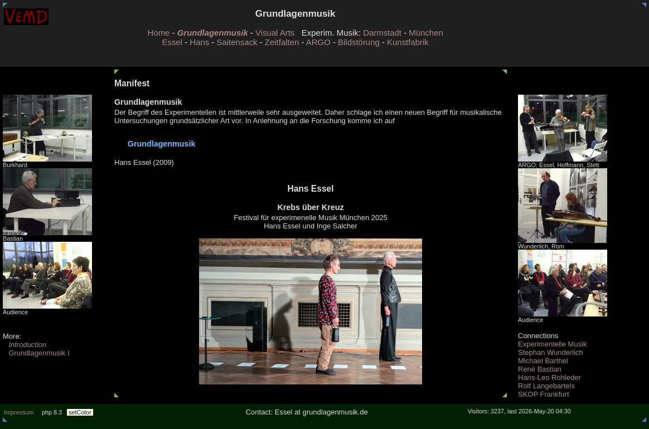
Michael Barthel (543, 361)
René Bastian (539, 369)
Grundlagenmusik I (36, 353)
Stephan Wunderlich (550, 352)
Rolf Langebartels (546, 386)
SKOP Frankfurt (543, 394)
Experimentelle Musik (552, 344)
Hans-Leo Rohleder (549, 377)
